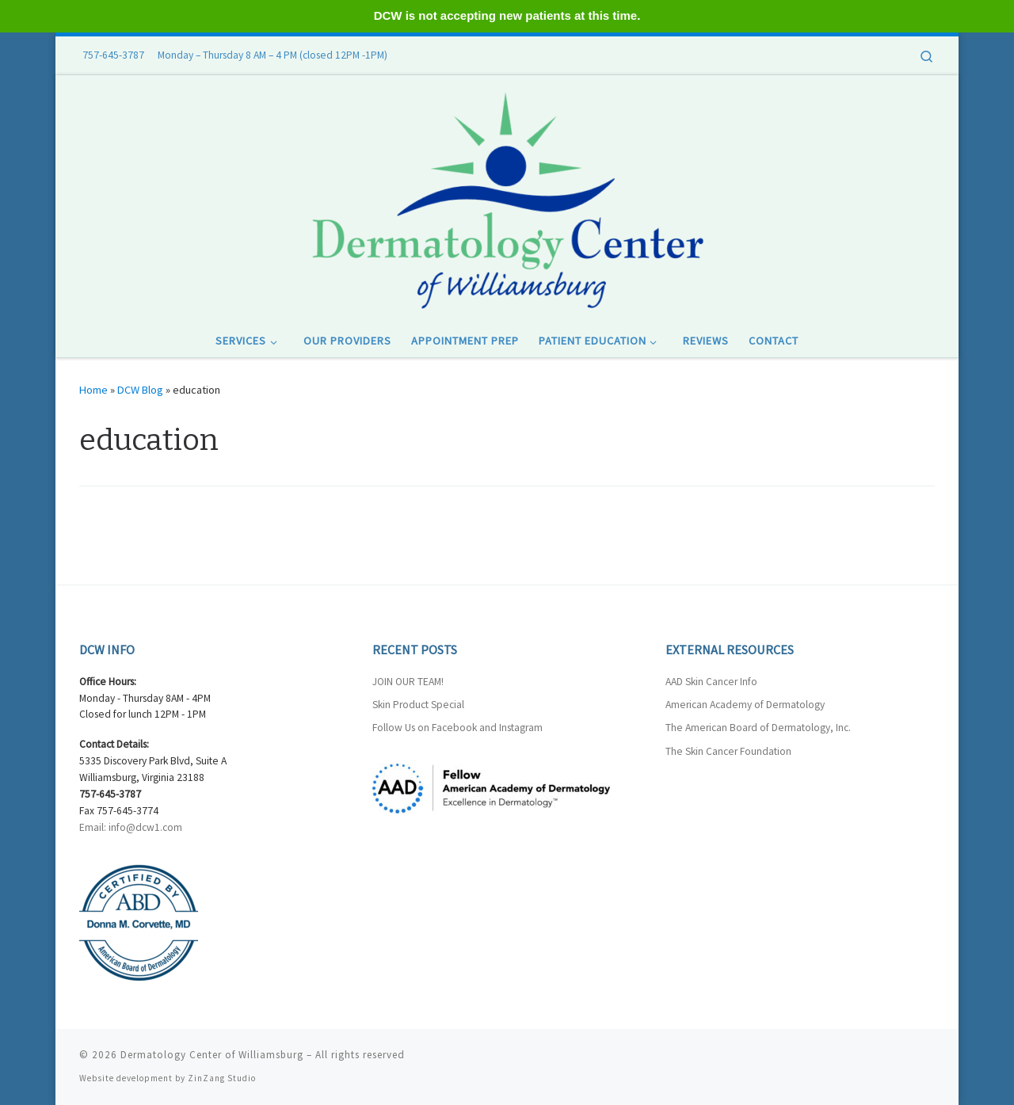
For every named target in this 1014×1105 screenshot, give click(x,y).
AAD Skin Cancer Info (711, 681)
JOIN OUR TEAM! (408, 681)
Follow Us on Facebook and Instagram (457, 727)
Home (93, 390)
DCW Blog (140, 390)
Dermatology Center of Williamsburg (211, 1054)
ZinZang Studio (222, 1078)
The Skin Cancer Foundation (728, 751)
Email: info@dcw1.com (130, 827)
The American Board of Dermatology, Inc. (758, 727)
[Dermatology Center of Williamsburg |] (507, 197)
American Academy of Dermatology (745, 704)
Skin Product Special (418, 704)
